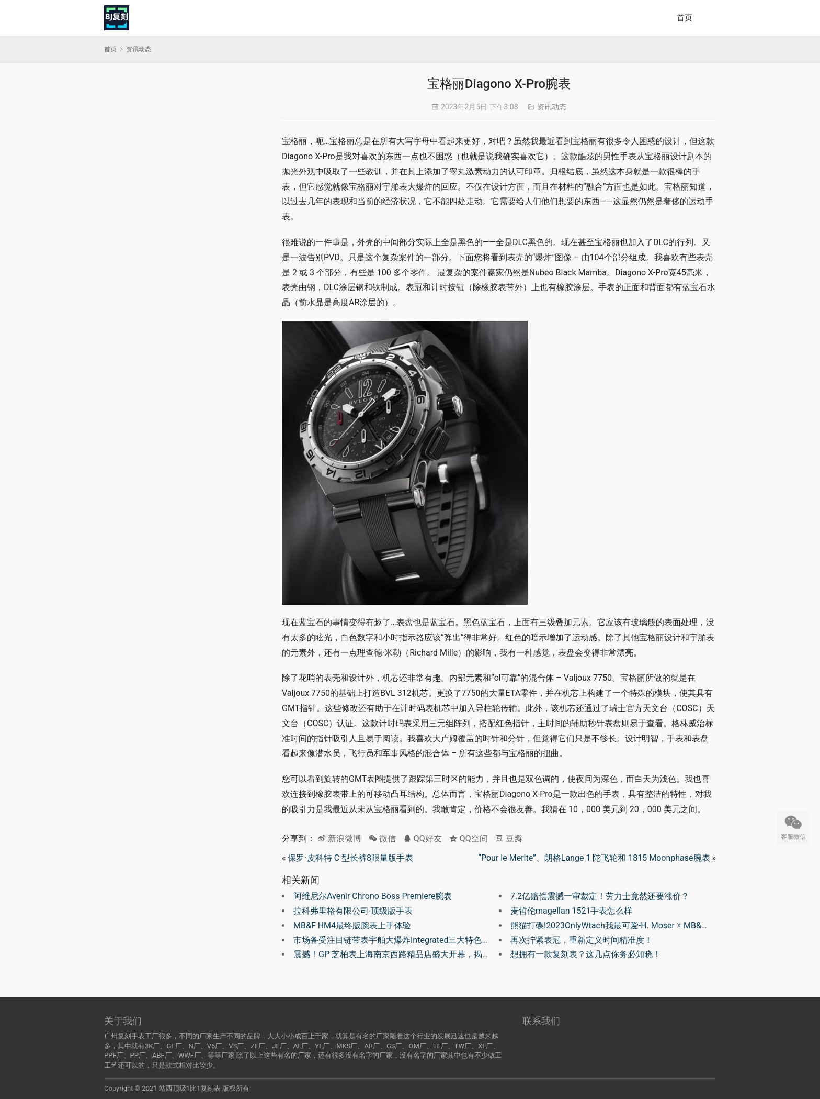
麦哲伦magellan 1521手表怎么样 (571, 911)
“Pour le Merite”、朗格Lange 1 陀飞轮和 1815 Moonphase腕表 (594, 858)
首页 (684, 18)
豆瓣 (508, 838)
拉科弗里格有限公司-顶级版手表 (353, 911)
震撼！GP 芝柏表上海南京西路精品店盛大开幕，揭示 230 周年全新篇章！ (430, 954)
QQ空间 (468, 838)
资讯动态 (551, 107)
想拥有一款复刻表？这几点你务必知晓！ (585, 954)
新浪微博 (339, 838)
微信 (382, 838)
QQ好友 (422, 838)
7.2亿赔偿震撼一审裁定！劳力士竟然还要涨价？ (599, 896)
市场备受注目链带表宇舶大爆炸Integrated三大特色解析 (395, 940)
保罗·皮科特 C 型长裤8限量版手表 (350, 858)
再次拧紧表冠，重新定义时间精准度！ (581, 940)
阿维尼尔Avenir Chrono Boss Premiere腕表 (372, 896)
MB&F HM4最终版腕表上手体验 (352, 925)
